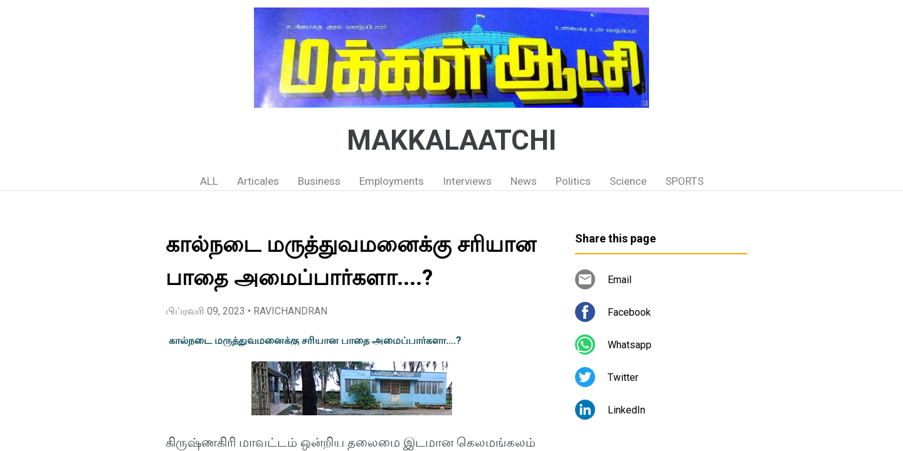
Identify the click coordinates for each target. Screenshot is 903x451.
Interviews (467, 181)
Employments (391, 181)
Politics (573, 181)
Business (319, 181)
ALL (209, 181)
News (523, 181)
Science (628, 181)
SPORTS (684, 181)
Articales (258, 181)
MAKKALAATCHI (451, 140)
